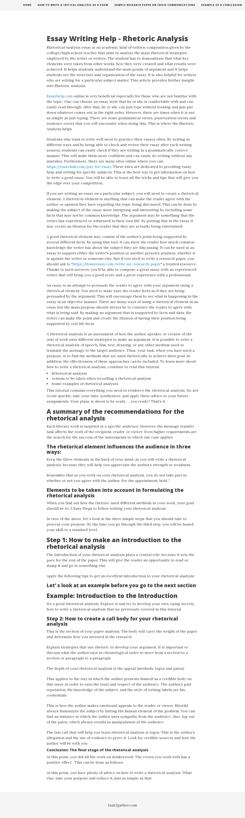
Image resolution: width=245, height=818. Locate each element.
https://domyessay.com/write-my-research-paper (117, 264)
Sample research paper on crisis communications (154, 9)
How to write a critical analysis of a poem (73, 9)
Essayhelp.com (60, 96)
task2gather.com (122, 805)
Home (27, 9)
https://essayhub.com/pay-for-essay (79, 166)
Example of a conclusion (221, 9)
